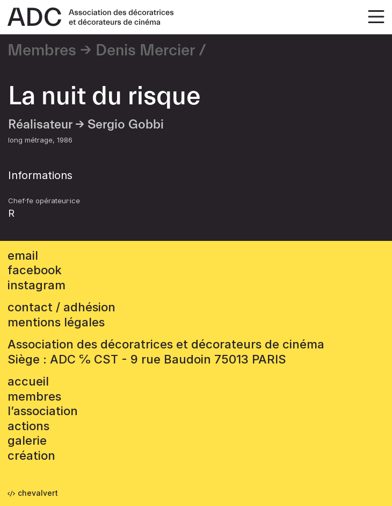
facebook (35, 270)
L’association (43, 411)
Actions (28, 426)
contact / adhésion (61, 307)
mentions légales (56, 322)
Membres (42, 50)
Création (31, 455)
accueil (28, 381)
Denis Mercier (145, 50)
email (23, 255)
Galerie (27, 440)
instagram (37, 285)
